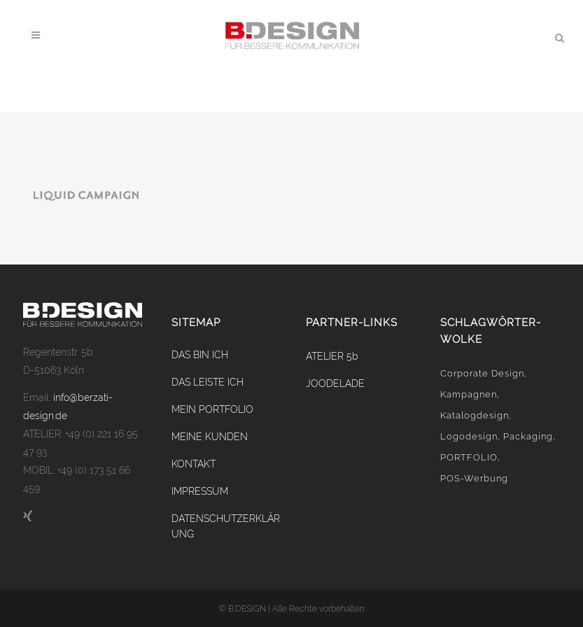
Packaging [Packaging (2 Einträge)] (528, 436)
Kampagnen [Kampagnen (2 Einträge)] (468, 394)
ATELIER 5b (332, 356)
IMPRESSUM (199, 491)
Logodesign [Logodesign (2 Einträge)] (469, 436)
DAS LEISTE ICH (207, 382)
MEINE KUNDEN (209, 436)
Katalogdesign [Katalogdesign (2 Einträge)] (474, 415)
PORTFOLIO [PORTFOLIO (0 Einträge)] (469, 457)
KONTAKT (193, 464)
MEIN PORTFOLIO (212, 409)
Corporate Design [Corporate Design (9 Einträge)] (482, 373)
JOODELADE (335, 383)
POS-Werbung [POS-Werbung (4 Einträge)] (474, 478)
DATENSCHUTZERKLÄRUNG (225, 526)
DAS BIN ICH (199, 354)
